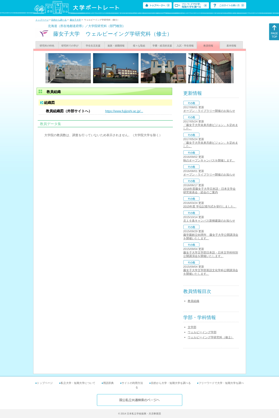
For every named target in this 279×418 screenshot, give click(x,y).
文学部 (192, 327)
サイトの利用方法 (132, 383)
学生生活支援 (93, 45)
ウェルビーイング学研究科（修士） (211, 337)
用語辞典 (108, 383)
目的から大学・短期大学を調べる (171, 383)
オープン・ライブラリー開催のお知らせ (209, 110)
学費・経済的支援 (162, 45)
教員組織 (193, 301)
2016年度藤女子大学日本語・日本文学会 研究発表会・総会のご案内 (209, 190)
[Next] (232, 68)
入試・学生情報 (185, 45)
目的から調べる (59, 20)
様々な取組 (139, 45)
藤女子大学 (75, 20)
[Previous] (46, 68)
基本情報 (231, 45)
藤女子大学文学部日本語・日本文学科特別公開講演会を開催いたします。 (210, 254)
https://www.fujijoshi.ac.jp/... (124, 111)
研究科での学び (69, 45)
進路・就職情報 (116, 45)
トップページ (42, 20)
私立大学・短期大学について (78, 383)
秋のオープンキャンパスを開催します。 (209, 160)
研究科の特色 (47, 45)
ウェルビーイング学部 (202, 332)
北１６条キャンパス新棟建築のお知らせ (209, 220)
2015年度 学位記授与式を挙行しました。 (210, 206)
